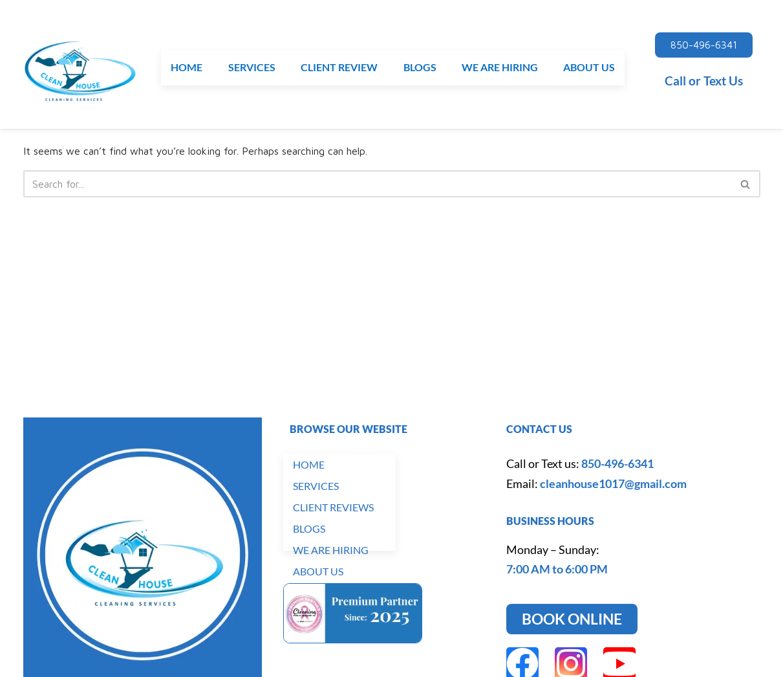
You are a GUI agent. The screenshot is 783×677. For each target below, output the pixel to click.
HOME (186, 67)
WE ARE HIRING (500, 67)
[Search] (377, 183)
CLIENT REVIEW (339, 67)
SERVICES (251, 67)
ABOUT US (589, 67)
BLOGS (419, 67)
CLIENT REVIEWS (333, 507)
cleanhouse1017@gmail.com (613, 483)
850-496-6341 (617, 463)
